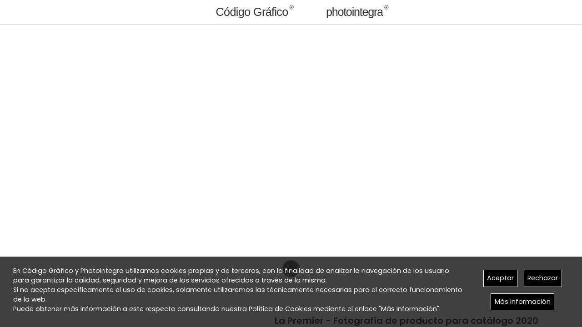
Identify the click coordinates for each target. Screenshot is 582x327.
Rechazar (542, 277)
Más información (523, 301)
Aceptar (500, 277)
